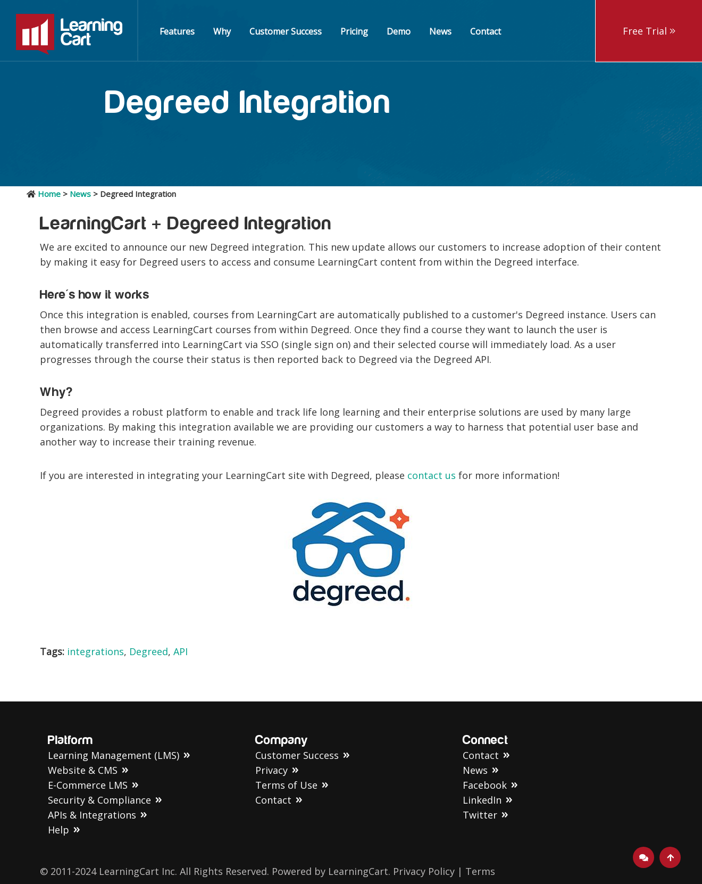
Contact (485, 31)
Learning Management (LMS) (113, 755)
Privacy (271, 770)
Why (222, 31)
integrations (95, 651)
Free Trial (649, 30)
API (180, 651)
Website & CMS (83, 770)
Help (58, 829)
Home (49, 193)
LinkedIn (482, 800)
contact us (432, 475)
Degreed (148, 651)
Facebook (485, 785)
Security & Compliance (99, 800)
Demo (399, 31)
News (440, 31)
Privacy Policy (424, 871)
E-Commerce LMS (88, 785)
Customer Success (285, 31)
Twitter (480, 814)
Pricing (354, 31)
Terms (480, 871)
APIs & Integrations (92, 814)
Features (177, 31)
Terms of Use (286, 785)
